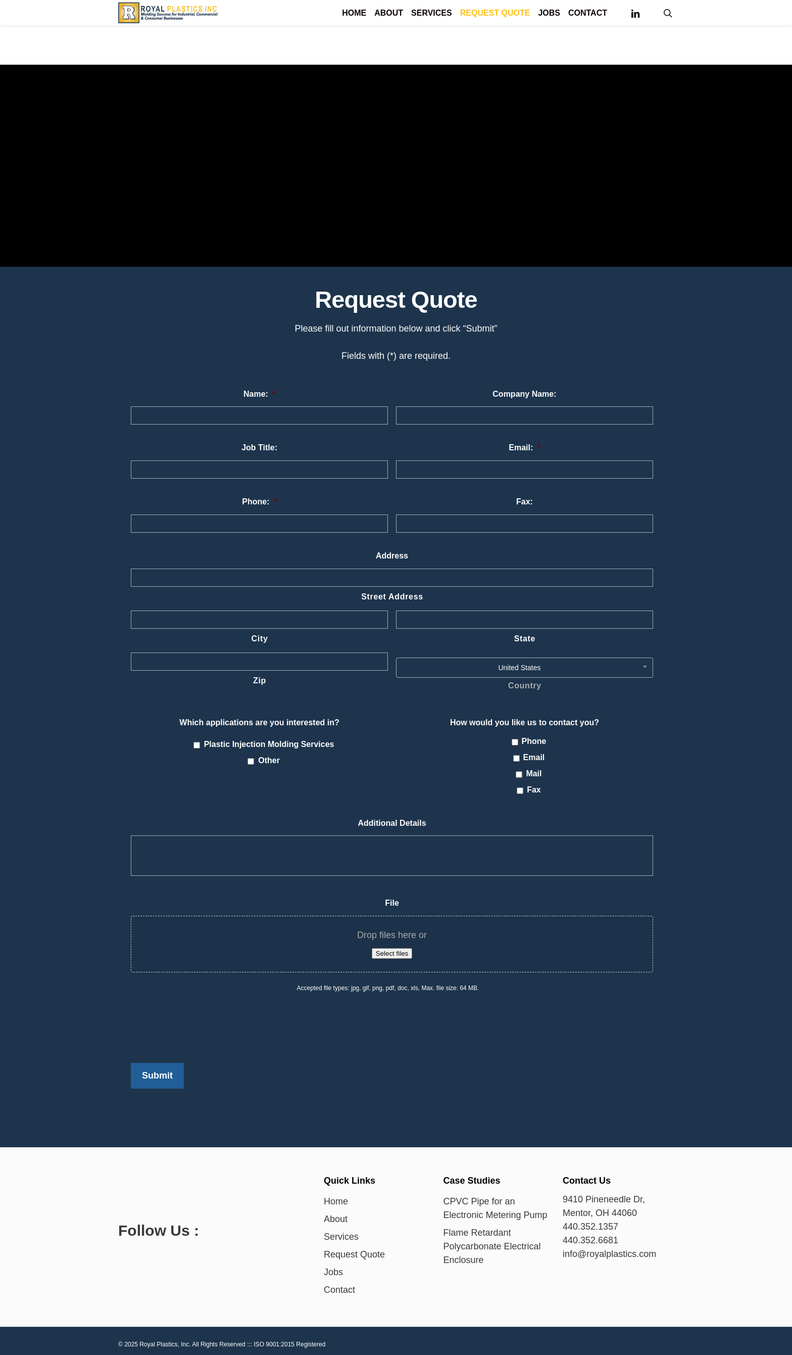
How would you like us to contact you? (524, 722)
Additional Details (392, 823)
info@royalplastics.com (609, 1249)
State (524, 638)
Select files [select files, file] (392, 953)
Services (341, 1232)
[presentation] (207, 1023)
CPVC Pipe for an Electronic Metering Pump (495, 1203)
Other (269, 760)
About (336, 1214)
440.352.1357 (590, 1222)
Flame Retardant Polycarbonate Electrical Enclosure (492, 1241)
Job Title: (259, 447)
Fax (534, 789)
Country (524, 685)
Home (336, 1196)
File (392, 903)
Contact (339, 1285)
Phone (534, 741)
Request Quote (354, 1249)
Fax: (524, 501)
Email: (524, 447)
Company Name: (524, 394)
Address (392, 555)
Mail (533, 773)
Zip (259, 680)
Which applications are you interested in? (259, 722)
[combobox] (524, 668)
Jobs (333, 1267)
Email (534, 757)
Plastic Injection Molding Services (269, 744)
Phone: (259, 501)
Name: (259, 394)
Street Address (392, 596)
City (260, 638)
